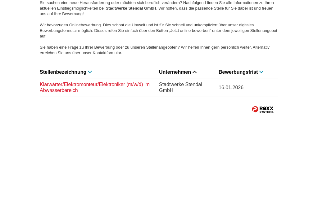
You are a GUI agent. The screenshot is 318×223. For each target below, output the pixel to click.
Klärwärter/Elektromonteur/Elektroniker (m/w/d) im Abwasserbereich (95, 87)
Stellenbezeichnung (66, 72)
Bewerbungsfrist (241, 72)
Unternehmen (178, 72)
